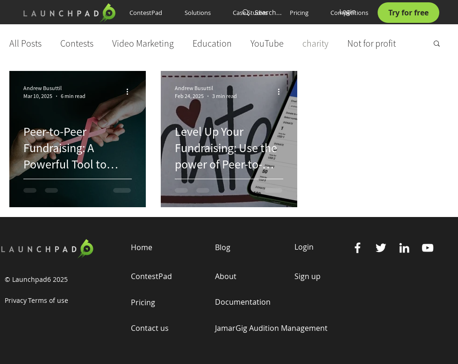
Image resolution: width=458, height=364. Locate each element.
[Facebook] (358, 248)
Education (212, 43)
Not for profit (371, 43)
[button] (202, 12)
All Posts (25, 43)
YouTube (267, 43)
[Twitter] (381, 248)
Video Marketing (143, 43)
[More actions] (130, 91)
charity (315, 43)
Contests (76, 43)
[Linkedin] (404, 248)
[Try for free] (408, 12)
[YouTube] (428, 248)
